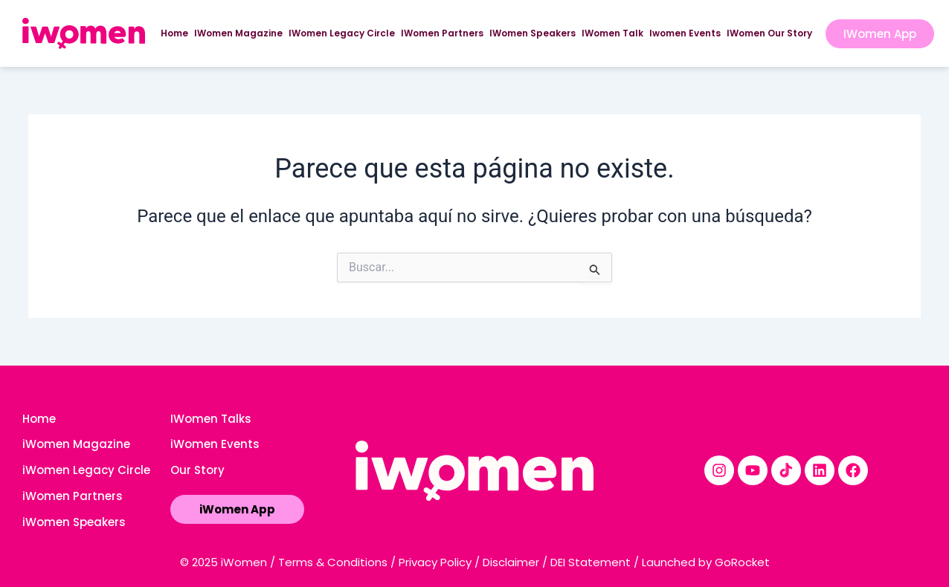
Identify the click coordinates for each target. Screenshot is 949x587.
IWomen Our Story (769, 33)
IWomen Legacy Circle (342, 33)
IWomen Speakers (532, 33)
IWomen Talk (612, 33)
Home (174, 33)
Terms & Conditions (332, 562)
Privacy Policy (435, 562)
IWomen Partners (442, 33)
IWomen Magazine (238, 33)
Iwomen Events (685, 33)
